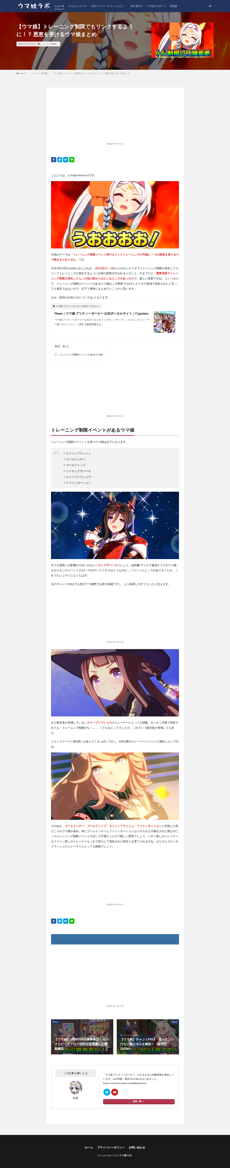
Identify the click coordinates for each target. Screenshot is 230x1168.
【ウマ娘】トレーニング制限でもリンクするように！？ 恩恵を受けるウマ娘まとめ (91, 73)
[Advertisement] (115, 117)
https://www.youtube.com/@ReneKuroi (124, 1083)
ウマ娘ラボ (125, 1155)
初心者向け (136, 6)
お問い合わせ (137, 1147)
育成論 (173, 6)
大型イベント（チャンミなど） (108, 6)
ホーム (89, 1147)
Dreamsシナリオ (77, 6)
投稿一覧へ (138, 1101)
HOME (22, 73)
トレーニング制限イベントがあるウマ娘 (78, 354)
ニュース (59, 6)
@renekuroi (81, 175)
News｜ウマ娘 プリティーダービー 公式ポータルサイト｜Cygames (101, 313)
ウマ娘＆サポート (156, 6)
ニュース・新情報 (48, 44)
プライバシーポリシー (111, 1147)
